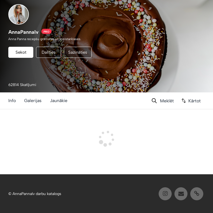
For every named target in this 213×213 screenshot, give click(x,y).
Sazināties (77, 52)
